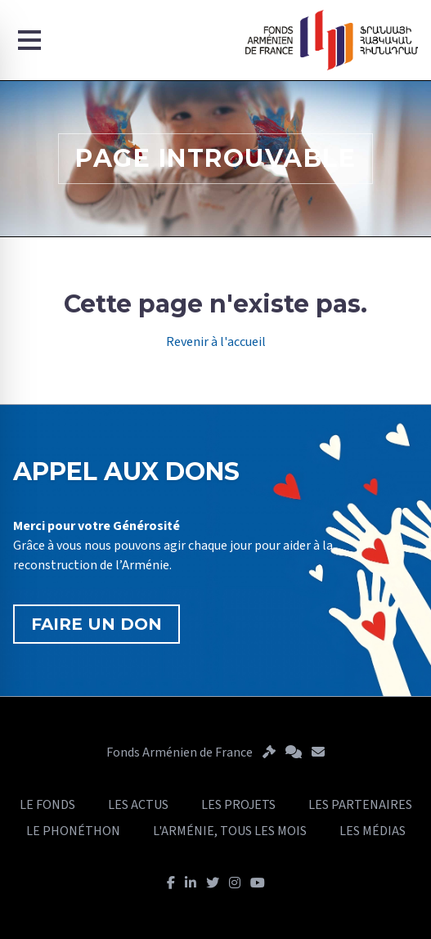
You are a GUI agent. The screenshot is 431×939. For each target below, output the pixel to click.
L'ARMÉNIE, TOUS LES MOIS (230, 831)
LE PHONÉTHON (73, 831)
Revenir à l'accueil (216, 342)
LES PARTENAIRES (360, 805)
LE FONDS (47, 805)
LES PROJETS (238, 805)
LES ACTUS (138, 805)
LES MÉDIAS (372, 831)
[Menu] (29, 40)
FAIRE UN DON (96, 624)
